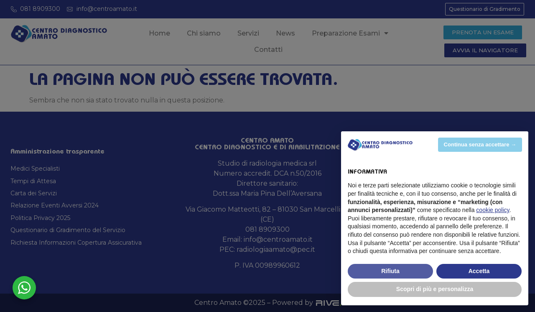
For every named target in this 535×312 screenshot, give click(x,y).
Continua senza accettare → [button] (480, 144)
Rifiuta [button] (390, 271)
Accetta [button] (479, 271)
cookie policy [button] (492, 210)
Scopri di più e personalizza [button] (434, 289)
